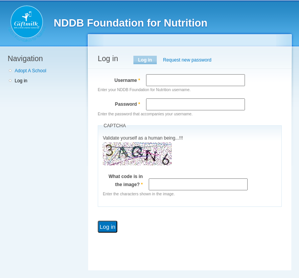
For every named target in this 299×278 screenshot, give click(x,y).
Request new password (187, 60)
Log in (21, 80)
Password (127, 104)
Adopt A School (30, 70)
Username (127, 80)
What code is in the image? (125, 180)
